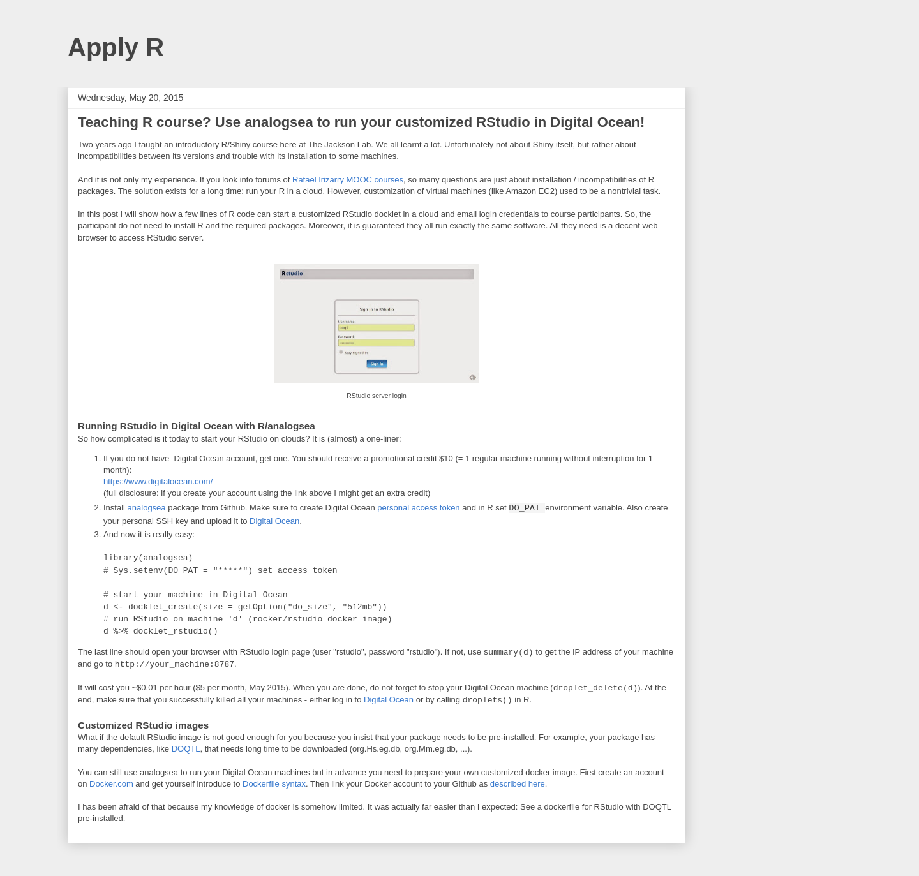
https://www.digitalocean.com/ (158, 481)
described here (517, 784)
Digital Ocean (274, 521)
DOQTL (186, 749)
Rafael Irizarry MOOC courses (347, 179)
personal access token (418, 507)
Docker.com (111, 784)
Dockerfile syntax (274, 784)
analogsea (147, 507)
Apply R (116, 47)
